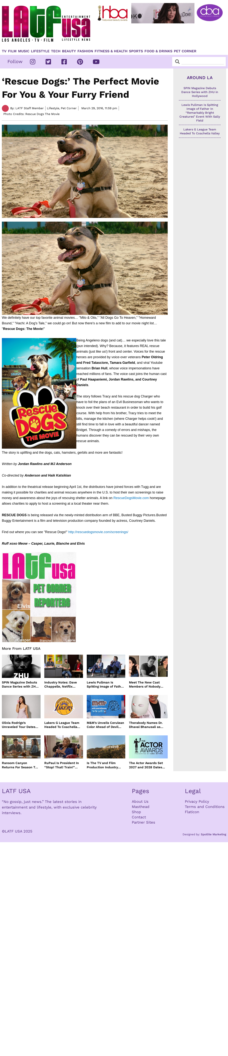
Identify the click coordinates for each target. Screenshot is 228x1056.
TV (4, 51)
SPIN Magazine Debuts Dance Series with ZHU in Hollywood (20, 684)
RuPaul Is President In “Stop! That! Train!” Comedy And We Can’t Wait (61, 765)
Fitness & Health (111, 51)
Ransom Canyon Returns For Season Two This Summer (21, 765)
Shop (136, 812)
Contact (139, 817)
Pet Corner (185, 51)
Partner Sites (143, 822)
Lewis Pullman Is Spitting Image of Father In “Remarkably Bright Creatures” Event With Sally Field (105, 684)
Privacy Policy (197, 801)
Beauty (69, 51)
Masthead (140, 806)
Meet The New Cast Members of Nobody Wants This (144, 684)
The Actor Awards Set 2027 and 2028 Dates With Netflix (146, 765)
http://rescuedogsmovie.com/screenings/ (97, 532)
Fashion (85, 51)
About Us (140, 801)
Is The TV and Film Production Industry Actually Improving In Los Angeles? (103, 765)
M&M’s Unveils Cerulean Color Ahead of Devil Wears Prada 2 (105, 725)
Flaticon (192, 812)
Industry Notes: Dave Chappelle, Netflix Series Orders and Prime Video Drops (63, 684)
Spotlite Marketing (213, 834)
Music (23, 51)
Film (12, 51)
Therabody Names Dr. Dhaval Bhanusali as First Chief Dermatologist (146, 725)
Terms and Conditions (205, 806)
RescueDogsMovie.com (131, 498)
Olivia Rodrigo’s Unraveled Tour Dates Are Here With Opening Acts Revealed (20, 725)
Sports (136, 51)
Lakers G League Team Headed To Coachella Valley (61, 725)
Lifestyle (40, 51)
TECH (55, 51)
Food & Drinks (158, 51)
